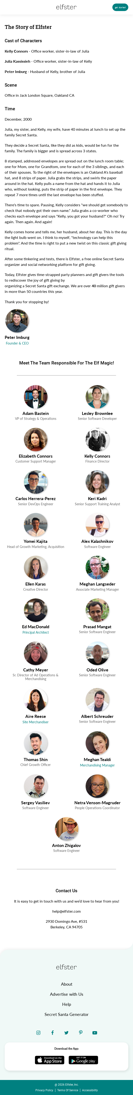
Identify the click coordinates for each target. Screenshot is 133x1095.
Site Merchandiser (36, 722)
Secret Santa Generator (67, 1014)
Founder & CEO (17, 343)
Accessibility (90, 1090)
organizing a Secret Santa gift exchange (37, 285)
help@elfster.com (66, 911)
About (66, 984)
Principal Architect (36, 632)
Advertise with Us (66, 994)
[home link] (66, 967)
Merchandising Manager (97, 765)
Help (66, 1004)
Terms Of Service (67, 1090)
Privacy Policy (44, 1090)
